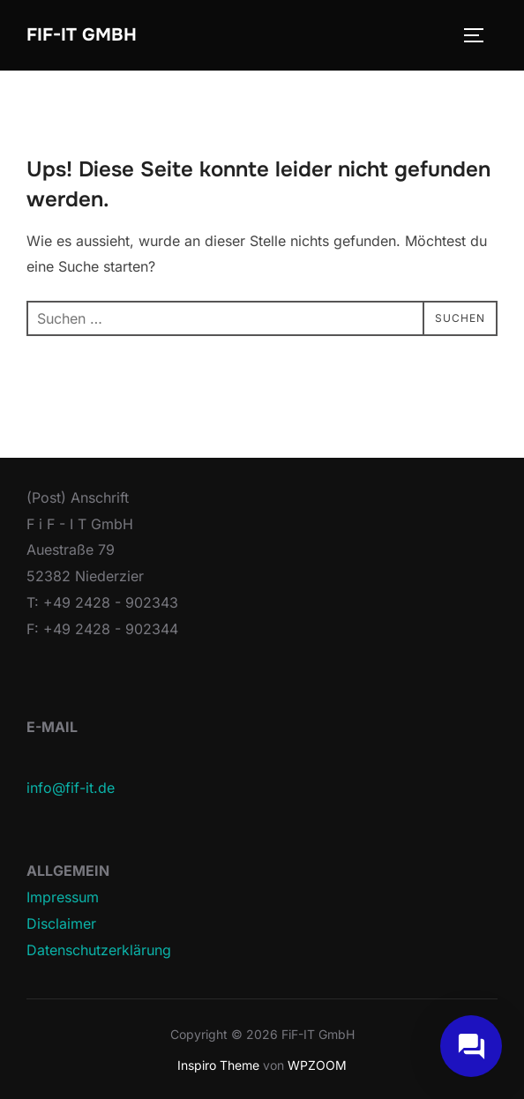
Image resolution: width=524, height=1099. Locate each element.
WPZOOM (317, 1065)
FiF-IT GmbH (81, 35)
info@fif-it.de (70, 787)
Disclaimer (61, 923)
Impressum (62, 897)
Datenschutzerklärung (98, 950)
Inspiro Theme (218, 1065)
